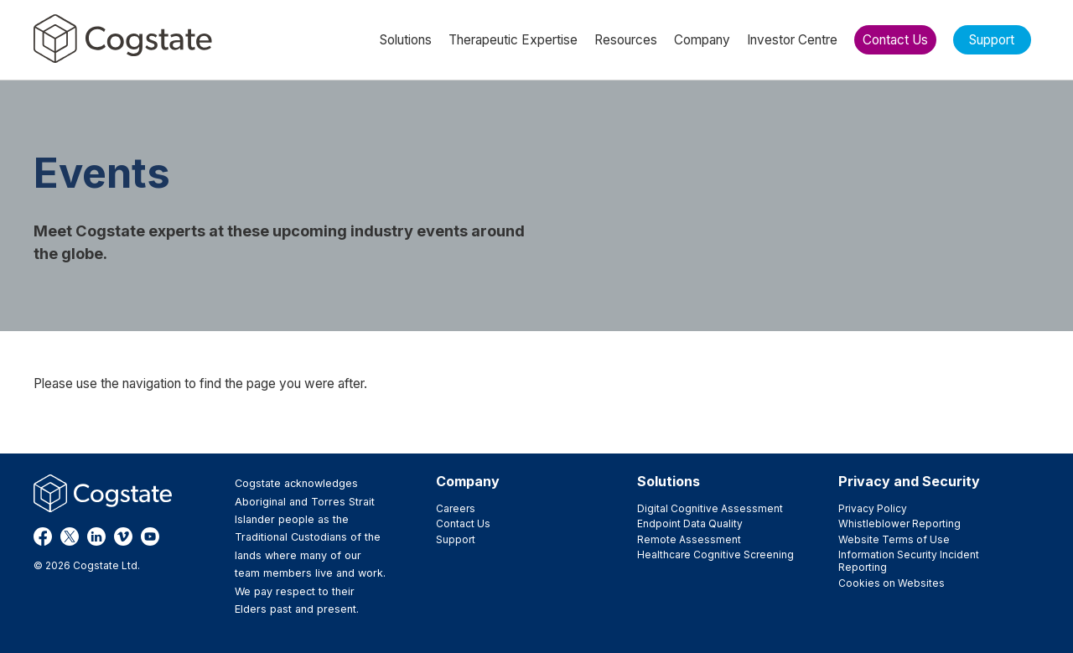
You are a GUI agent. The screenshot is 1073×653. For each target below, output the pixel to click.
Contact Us (463, 523)
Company (468, 481)
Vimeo (123, 536)
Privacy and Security (909, 481)
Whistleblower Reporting (899, 523)
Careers (455, 508)
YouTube (150, 536)
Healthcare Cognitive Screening (715, 554)
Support (455, 539)
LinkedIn (96, 536)
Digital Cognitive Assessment (710, 508)
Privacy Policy (872, 508)
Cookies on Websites (891, 583)
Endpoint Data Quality (690, 523)
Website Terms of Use (894, 539)
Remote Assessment (689, 539)
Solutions (668, 481)
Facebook (43, 536)
